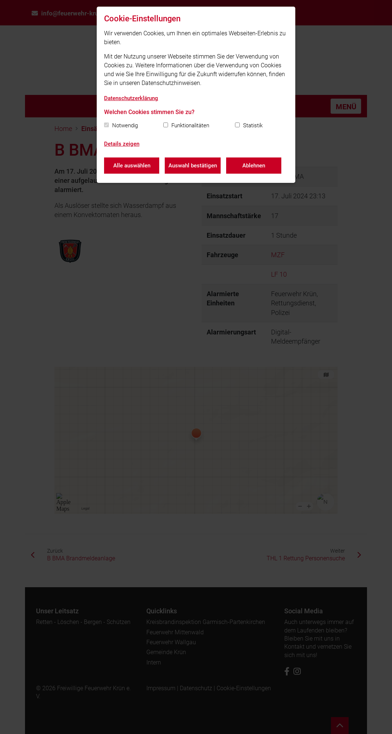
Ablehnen (253, 165)
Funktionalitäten (190, 125)
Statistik (253, 125)
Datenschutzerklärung (131, 98)
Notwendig (125, 125)
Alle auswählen (131, 165)
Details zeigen (121, 144)
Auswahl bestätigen (192, 165)
